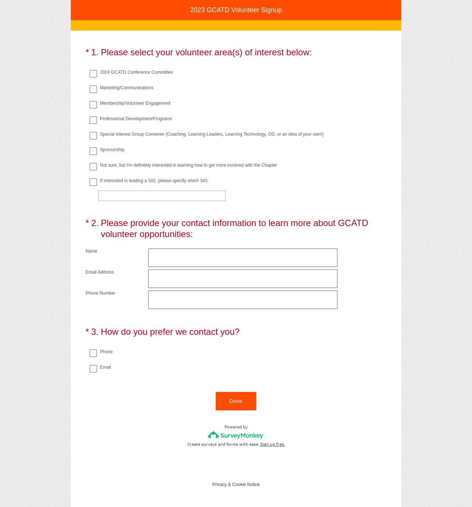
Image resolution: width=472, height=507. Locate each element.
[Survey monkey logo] (236, 435)
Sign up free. (272, 444)
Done (236, 401)
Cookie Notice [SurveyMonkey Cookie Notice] (246, 484)
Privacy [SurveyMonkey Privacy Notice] (219, 484)
